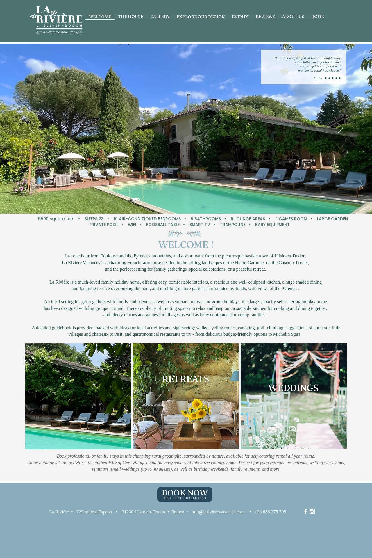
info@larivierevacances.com (218, 511)
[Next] (340, 128)
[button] (240, 17)
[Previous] (31, 128)
